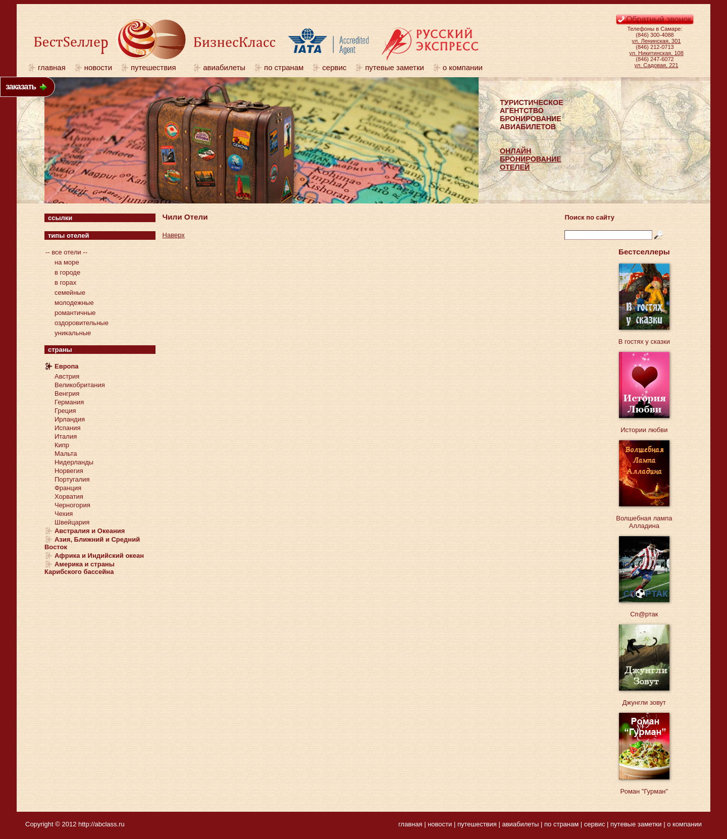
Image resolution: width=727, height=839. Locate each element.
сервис (334, 67)
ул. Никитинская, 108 (656, 53)
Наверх (174, 235)
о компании (463, 67)
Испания (68, 428)
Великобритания (80, 385)
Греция (65, 410)
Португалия (72, 479)
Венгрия (67, 393)
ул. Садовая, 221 (657, 65)
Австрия (67, 376)
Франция (68, 488)
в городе (67, 272)
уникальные (73, 333)
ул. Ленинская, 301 (656, 41)
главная (52, 67)
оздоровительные (82, 323)
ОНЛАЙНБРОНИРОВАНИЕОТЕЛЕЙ (530, 159)
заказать (21, 86)
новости (98, 67)
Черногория (72, 505)
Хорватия (69, 496)
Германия (69, 402)
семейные (70, 292)
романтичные (75, 313)
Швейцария (72, 522)
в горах (65, 282)
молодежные (74, 302)
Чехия (64, 513)
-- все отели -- (66, 252)
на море (67, 262)
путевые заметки (394, 67)
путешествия (157, 67)
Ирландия (70, 419)
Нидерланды (74, 462)
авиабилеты (224, 67)
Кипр (62, 445)
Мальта (66, 453)
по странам (283, 67)
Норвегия (69, 471)
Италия (66, 436)
